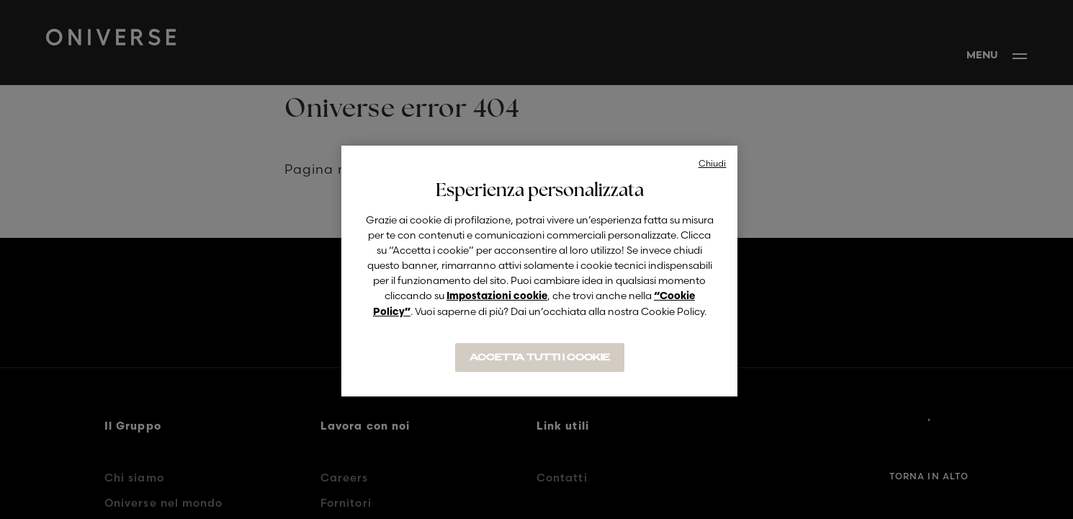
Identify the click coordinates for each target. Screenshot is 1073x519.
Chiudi (713, 163)
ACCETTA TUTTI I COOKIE (540, 357)
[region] (539, 271)
